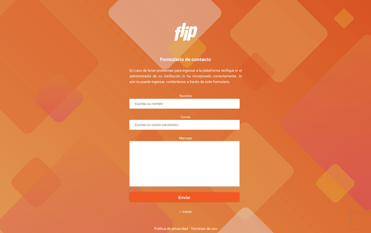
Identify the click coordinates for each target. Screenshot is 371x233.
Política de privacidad (171, 229)
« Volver (185, 212)
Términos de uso (204, 229)
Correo (186, 117)
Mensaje (185, 138)
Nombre (185, 96)
